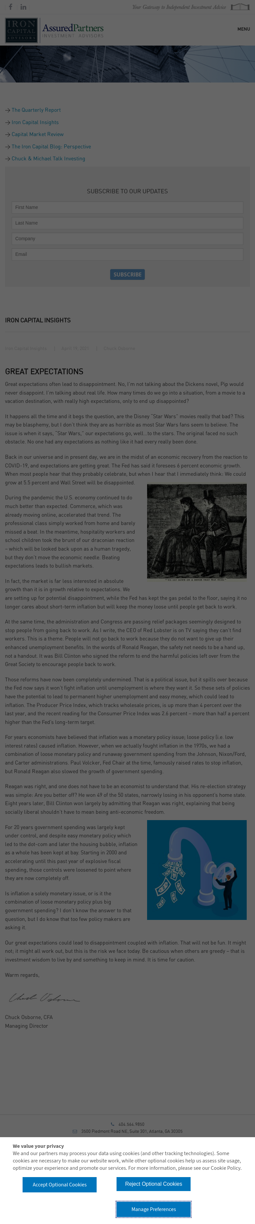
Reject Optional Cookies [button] (153, 1184)
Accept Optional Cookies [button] (60, 1184)
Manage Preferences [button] (153, 1209)
